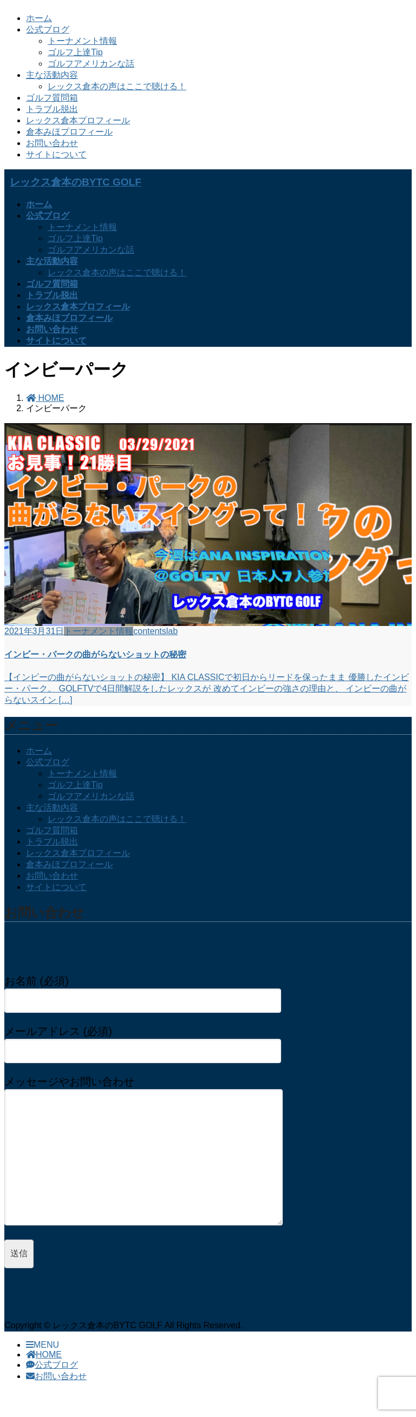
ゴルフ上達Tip (75, 52)
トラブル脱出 (52, 109)
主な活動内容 (52, 75)
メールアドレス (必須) (142, 1041)
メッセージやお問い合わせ (153, 1162)
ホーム (39, 18)
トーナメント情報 (82, 40)
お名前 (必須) (142, 990)
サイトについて (56, 154)
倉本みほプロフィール (69, 131)
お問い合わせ (52, 143)
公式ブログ (47, 29)
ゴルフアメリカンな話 (91, 63)
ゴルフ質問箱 (52, 97)
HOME (44, 1376)
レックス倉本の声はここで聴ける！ (117, 86)
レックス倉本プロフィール (78, 120)
